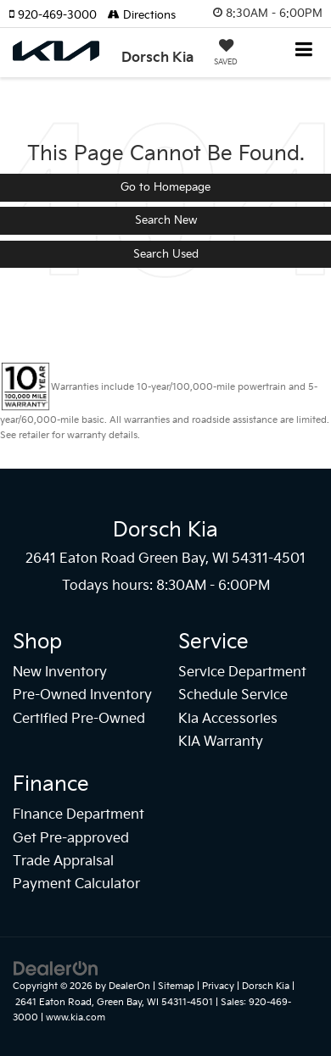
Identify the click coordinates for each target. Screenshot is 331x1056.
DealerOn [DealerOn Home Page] (129, 986)
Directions (142, 15)
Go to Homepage (165, 187)
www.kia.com (75, 1017)
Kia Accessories (228, 719)
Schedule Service (233, 695)
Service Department (242, 672)
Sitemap (176, 986)
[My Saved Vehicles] (226, 54)
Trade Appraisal (63, 861)
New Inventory (60, 672)
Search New (166, 220)
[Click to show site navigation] (304, 51)
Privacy (218, 986)
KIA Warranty (220, 742)
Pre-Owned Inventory (82, 695)
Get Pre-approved (71, 839)
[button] (58, 15)
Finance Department (78, 815)
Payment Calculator (76, 884)
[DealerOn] (56, 968)
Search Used (166, 254)
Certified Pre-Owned (79, 719)
